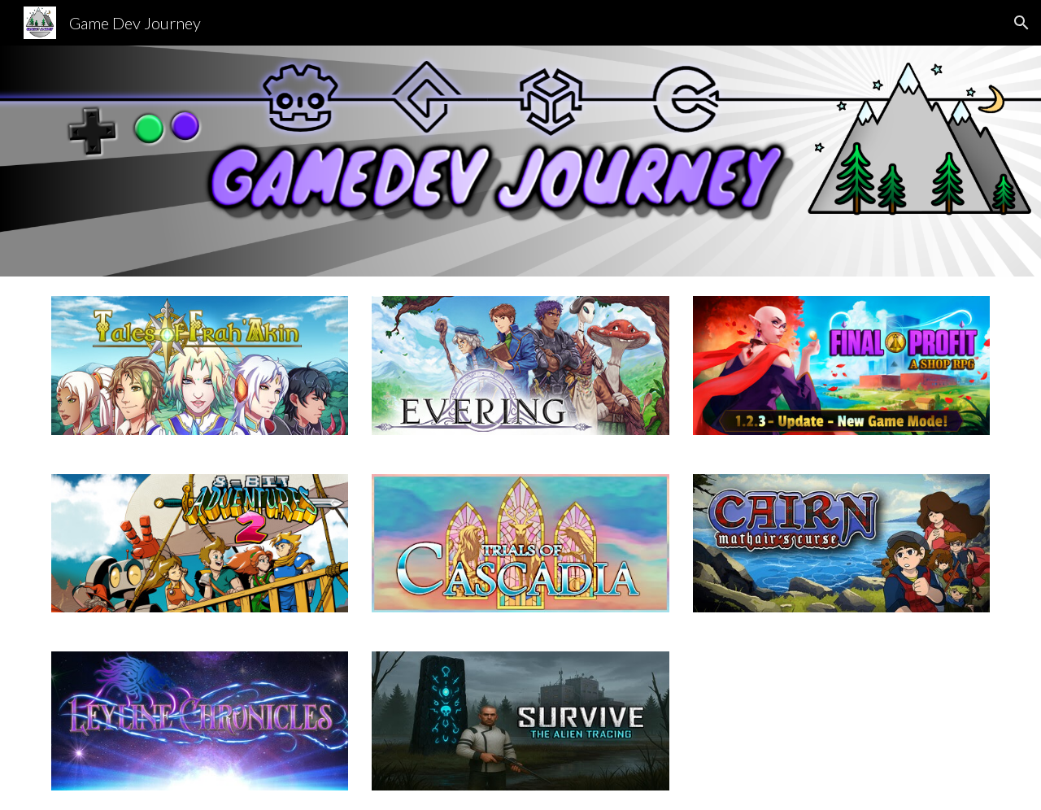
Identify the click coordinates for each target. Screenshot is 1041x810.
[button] (1021, 22)
